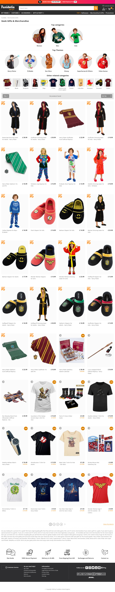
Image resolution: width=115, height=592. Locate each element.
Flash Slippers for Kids (37, 230)
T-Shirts (53, 88)
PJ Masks (30, 71)
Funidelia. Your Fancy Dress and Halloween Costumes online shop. (7, 8)
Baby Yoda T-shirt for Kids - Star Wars (67, 463)
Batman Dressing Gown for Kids (96, 231)
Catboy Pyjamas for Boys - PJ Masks (10, 231)
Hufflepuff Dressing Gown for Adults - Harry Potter (38, 324)
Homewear (99, 88)
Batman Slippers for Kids (66, 230)
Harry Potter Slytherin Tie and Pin (9, 185)
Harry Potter (12, 71)
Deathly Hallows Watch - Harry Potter (9, 463)
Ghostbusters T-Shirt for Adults (38, 463)
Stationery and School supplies (62, 89)
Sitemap (44, 576)
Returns (26, 574)
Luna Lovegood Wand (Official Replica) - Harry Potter (95, 371)
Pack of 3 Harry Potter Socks (65, 417)
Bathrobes (34, 88)
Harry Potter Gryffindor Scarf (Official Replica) (66, 138)
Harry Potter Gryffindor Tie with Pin (39, 370)
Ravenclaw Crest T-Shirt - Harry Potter (38, 510)
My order (26, 568)
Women (39, 46)
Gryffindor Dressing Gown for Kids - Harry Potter (95, 138)
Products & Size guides (30, 570)
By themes (5, 13)
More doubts (27, 576)
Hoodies (71, 88)
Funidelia (3, 18)
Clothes (108, 88)
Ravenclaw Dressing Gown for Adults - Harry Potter (10, 138)
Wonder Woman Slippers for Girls (38, 277)
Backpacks (25, 88)
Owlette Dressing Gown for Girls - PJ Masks (96, 185)
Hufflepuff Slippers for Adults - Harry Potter (9, 324)
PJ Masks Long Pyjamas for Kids (39, 185)
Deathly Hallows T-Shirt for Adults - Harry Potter (96, 417)
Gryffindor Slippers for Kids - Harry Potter (94, 324)
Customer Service (11, 567)
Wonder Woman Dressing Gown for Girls (67, 277)
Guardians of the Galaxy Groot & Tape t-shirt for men (38, 418)
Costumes (15, 13)
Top (78, 13)
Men (57, 46)
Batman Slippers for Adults (10, 277)
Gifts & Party (37, 13)
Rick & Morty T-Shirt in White (9, 510)
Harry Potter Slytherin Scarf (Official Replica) (8, 370)
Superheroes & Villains (85, 71)
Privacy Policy (45, 572)
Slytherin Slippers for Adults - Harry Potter (65, 324)
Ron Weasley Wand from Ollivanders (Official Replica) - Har (9, 418)
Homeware (90, 88)
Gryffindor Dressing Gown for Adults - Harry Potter (38, 138)
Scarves (7, 88)
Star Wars (48, 71)
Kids (75, 46)
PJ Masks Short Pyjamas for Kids (67, 185)
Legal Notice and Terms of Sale (50, 570)
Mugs (44, 88)
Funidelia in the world (47, 568)
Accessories (25, 13)
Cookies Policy (45, 574)
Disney (66, 71)
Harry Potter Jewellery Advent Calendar (65, 370)
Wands (16, 88)
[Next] (64, 524)
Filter (5, 96)
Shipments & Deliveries (30, 572)
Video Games (103, 71)
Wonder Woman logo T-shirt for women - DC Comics (95, 511)
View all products (108, 524)
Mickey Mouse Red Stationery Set (93, 463)
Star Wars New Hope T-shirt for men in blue (66, 510)
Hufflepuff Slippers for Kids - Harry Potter (94, 277)
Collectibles (81, 88)
